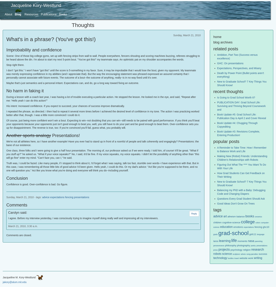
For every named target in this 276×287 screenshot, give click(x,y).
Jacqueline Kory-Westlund (36, 5)
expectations (57, 197)
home (217, 37)
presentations (81, 197)
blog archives (223, 42)
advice (45, 197)
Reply (194, 213)
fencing (69, 197)
